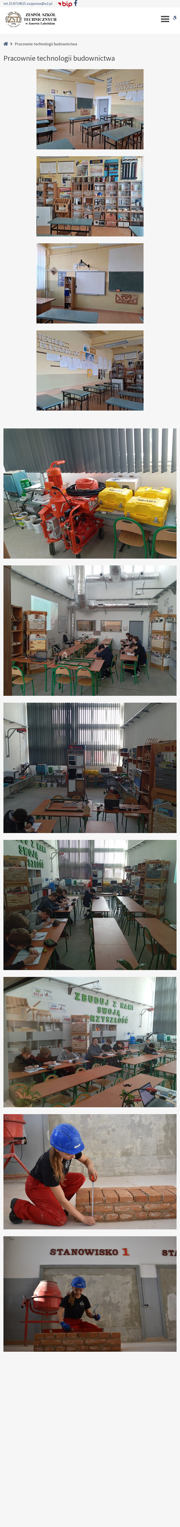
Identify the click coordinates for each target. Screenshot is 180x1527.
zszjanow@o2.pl (40, 3)
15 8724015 (18, 3)
